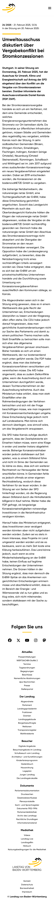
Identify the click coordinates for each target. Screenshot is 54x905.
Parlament (27, 705)
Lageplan (27, 771)
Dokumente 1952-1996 (27, 808)
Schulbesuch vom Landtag (27, 753)
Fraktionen (27, 712)
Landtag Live (27, 838)
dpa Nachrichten (27, 682)
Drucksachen (27, 794)
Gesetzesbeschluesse (27, 797)
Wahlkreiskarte (27, 733)
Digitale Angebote (27, 746)
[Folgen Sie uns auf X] (18, 640)
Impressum (27, 891)
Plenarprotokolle (27, 801)
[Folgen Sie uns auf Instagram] (36, 640)
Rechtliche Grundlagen (27, 819)
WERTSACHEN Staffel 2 (27, 660)
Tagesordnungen (27, 667)
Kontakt (27, 881)
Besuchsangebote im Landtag (27, 749)
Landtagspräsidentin (27, 708)
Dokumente (27, 785)
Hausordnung (27, 767)
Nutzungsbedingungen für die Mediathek (27, 849)
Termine (27, 664)
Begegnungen (27, 671)
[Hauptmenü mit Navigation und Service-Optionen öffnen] (50, 8)
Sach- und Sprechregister (27, 805)
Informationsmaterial (27, 823)
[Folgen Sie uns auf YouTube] (27, 640)
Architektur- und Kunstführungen (27, 756)
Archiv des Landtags (27, 815)
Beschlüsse (27, 674)
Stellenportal (27, 689)
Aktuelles (27, 652)
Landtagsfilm (27, 842)
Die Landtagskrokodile (27, 778)
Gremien (27, 715)
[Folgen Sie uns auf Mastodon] (44, 640)
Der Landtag (27, 696)
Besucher (27, 741)
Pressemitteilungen (27, 657)
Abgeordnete (27, 701)
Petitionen (27, 726)
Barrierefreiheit (27, 888)
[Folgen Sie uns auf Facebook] (10, 640)
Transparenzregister (27, 730)
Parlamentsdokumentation (27, 790)
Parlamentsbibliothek (27, 812)
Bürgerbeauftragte (27, 723)
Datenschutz (27, 884)
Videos (27, 835)
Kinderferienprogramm (27, 760)
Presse (27, 685)
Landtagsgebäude (27, 719)
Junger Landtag (27, 774)
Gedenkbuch (27, 764)
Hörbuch (27, 846)
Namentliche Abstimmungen (27, 678)
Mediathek (27, 830)
